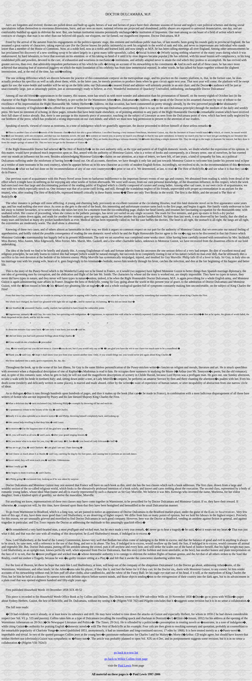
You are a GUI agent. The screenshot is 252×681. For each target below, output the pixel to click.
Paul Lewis (124, 665)
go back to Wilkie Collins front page (126, 658)
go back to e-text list (126, 652)
